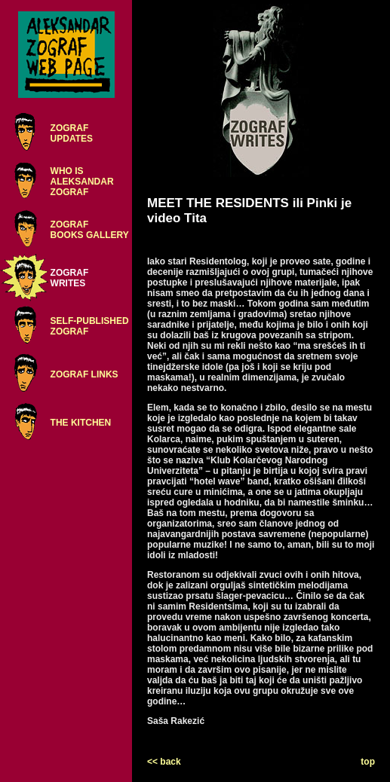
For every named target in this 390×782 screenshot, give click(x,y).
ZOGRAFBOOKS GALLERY (90, 229)
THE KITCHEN (81, 422)
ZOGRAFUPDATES (72, 133)
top (368, 761)
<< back (164, 761)
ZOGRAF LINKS (84, 374)
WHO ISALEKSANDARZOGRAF (82, 181)
